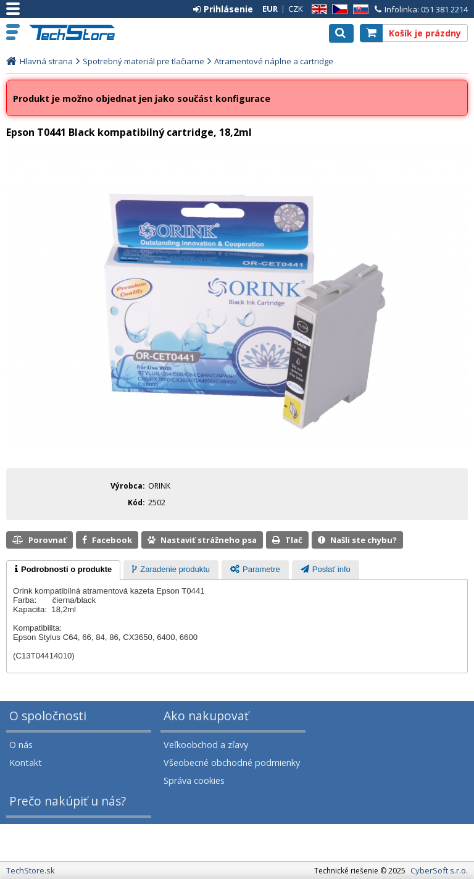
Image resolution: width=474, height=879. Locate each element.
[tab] (63, 570)
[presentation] (63, 570)
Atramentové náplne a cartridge (273, 61)
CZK (295, 8)
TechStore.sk (77, 32)
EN (317, 9)
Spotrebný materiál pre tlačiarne (143, 61)
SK (359, 9)
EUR (270, 8)
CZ (338, 9)
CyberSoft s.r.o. (439, 870)
